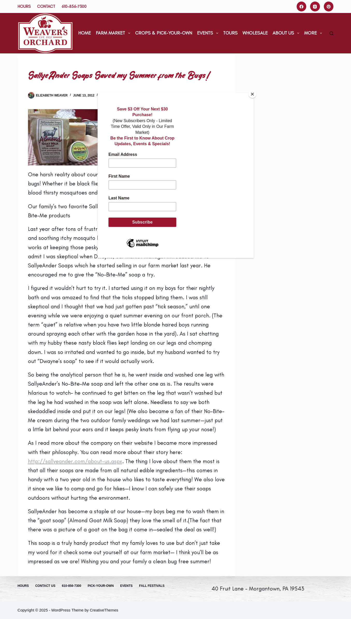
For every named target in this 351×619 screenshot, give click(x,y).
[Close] (252, 94)
